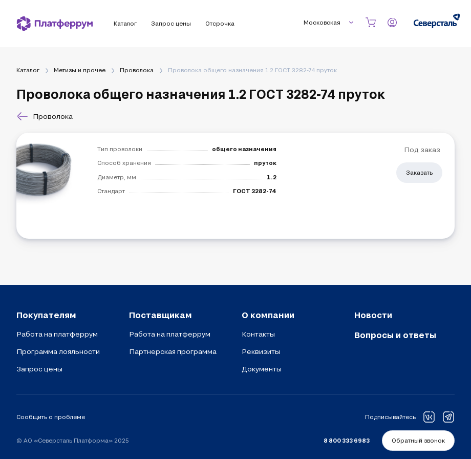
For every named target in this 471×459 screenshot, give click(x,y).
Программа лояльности (58, 351)
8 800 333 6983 (347, 440)
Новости (373, 315)
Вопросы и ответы (395, 335)
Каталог (27, 70)
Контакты (258, 334)
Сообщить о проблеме (50, 416)
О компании (268, 315)
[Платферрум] (54, 23)
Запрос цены (39, 369)
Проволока (137, 70)
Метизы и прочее (79, 70)
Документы (262, 369)
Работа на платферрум (57, 334)
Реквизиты (261, 351)
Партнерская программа (173, 351)
